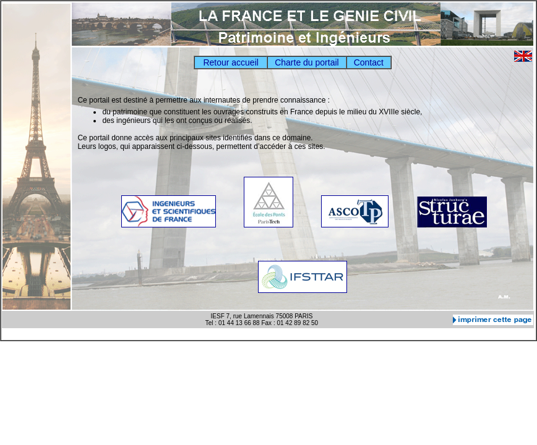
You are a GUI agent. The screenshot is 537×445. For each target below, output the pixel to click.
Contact (369, 62)
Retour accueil (231, 62)
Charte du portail (307, 62)
